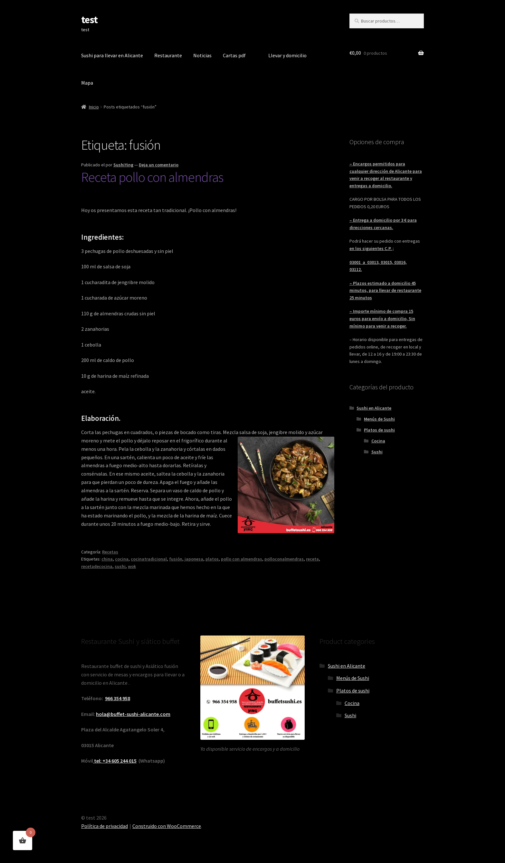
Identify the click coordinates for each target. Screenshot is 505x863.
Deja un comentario (158, 165)
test (89, 19)
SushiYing (123, 165)
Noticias (202, 55)
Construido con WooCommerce (166, 826)
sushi (120, 566)
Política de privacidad (104, 826)
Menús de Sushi (379, 419)
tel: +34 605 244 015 (115, 760)
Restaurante (168, 55)
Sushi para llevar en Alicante (112, 55)
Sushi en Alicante (374, 408)
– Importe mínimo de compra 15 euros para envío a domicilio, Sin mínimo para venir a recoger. (382, 318)
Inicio (94, 107)
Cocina (378, 441)
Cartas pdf (234, 55)
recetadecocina (96, 566)
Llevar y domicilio (287, 55)
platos (212, 559)
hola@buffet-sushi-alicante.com (133, 714)
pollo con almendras (241, 559)
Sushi (377, 452)
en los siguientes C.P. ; (371, 248)
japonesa (194, 559)
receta (312, 559)
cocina (122, 559)
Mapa (87, 82)
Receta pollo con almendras (152, 177)
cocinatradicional (149, 559)
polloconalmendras (284, 559)
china (107, 559)
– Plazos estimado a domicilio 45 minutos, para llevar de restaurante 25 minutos (385, 290)
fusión (175, 559)
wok (132, 566)
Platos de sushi (379, 430)
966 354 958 (117, 698)
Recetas (110, 552)
